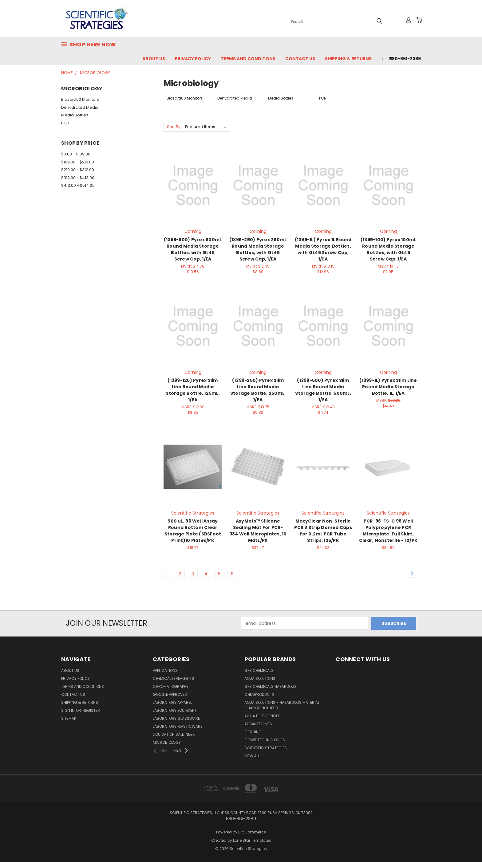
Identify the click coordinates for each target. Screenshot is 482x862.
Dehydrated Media (80, 107)
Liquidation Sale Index (174, 734)
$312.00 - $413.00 (77, 178)
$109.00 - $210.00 (77, 162)
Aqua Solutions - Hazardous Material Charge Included (281, 705)
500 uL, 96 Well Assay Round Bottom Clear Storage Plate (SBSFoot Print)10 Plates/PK (192, 530)
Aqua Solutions (259, 678)
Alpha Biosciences (262, 716)
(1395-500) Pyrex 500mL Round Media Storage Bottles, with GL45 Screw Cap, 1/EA (193, 249)
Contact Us (300, 59)
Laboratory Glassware (176, 718)
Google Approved (170, 694)
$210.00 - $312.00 (77, 170)
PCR (65, 123)
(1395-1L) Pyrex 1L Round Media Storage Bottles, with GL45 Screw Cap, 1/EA (323, 249)
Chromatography (170, 686)
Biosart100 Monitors (80, 99)
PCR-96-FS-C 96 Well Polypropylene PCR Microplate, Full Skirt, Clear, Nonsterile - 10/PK (388, 530)
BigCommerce (252, 832)
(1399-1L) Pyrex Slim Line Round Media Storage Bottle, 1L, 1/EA (388, 386)
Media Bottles (74, 115)
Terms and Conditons (248, 59)
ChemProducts (259, 694)
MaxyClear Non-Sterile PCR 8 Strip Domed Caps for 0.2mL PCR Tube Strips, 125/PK (323, 530)
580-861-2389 (405, 59)
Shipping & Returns (348, 59)
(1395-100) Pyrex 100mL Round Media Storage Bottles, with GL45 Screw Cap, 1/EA (388, 249)
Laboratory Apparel (172, 702)
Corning (253, 732)
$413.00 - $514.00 (78, 185)
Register (91, 710)
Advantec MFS (258, 724)
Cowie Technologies (264, 739)
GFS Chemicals (259, 670)
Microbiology (167, 742)
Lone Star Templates (252, 840)
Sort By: (174, 127)
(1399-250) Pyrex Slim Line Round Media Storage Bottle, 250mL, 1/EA (258, 390)
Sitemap (68, 718)
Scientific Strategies (265, 747)
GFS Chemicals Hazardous (270, 686)
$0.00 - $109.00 (75, 154)
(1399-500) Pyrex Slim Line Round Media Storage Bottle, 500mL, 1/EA (323, 390)
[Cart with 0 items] (419, 20)
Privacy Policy (193, 59)
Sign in (68, 710)
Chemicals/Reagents (173, 678)
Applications (165, 670)
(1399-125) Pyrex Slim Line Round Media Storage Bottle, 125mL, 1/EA (193, 390)
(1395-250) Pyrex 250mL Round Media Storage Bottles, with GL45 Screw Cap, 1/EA (258, 249)
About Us (153, 59)
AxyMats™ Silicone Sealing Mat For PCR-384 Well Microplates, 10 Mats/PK (258, 530)
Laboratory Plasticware (177, 726)
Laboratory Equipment (175, 710)
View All (252, 755)
